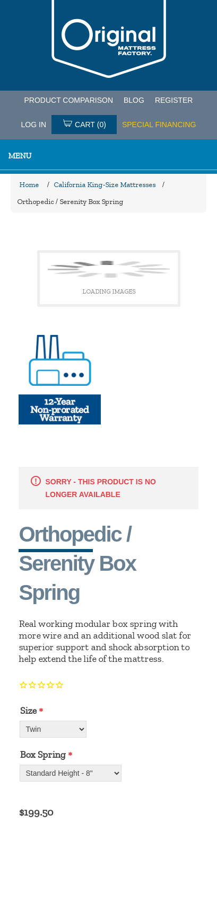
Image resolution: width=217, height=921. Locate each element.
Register (174, 100)
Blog (134, 100)
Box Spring (42, 754)
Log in (33, 124)
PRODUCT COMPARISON (69, 100)
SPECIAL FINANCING (159, 124)
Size (28, 710)
